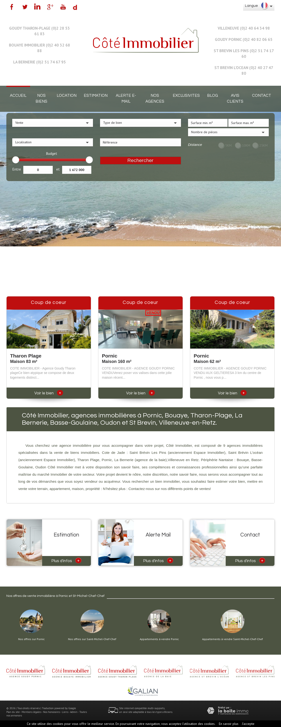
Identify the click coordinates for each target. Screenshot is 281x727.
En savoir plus (228, 724)
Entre (16, 169)
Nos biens (41, 98)
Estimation (96, 95)
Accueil (18, 95)
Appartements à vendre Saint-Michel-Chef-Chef (232, 639)
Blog (212, 95)
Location (66, 95)
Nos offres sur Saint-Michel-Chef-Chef (92, 639)
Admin (73, 712)
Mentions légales (31, 712)
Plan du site (13, 712)
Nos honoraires (51, 712)
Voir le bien (48, 393)
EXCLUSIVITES (186, 95)
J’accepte (248, 724)
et (58, 169)
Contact (261, 95)
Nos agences (154, 98)
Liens (65, 712)
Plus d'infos (66, 560)
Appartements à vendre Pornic (159, 639)
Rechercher (140, 160)
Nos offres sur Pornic (31, 639)
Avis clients (235, 98)
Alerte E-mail (126, 98)
